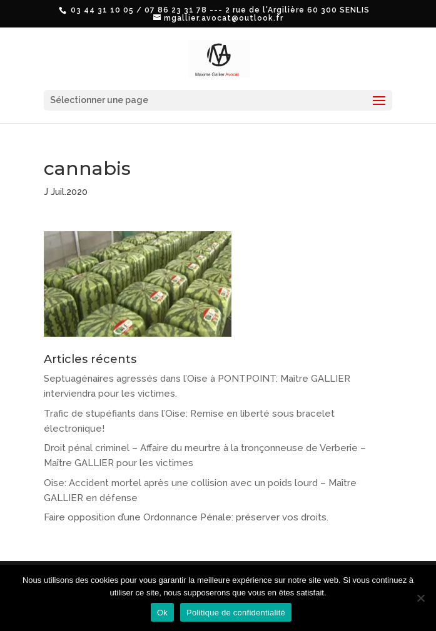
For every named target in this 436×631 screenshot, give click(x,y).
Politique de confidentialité (235, 612)
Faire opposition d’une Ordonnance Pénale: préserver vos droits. (186, 517)
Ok (162, 612)
